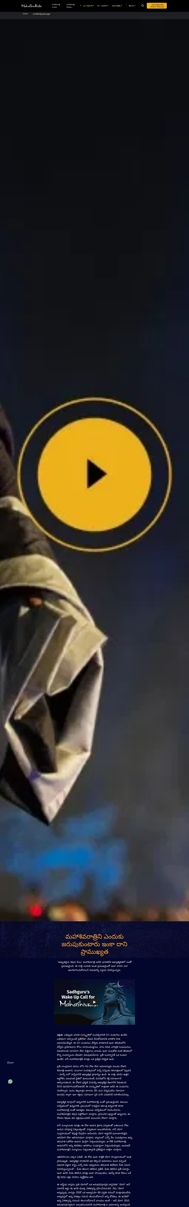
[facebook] (10, 1069)
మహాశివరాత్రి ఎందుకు (56, 5)
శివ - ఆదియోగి (102, 6)
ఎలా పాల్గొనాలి (88, 6)
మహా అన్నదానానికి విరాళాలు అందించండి (157, 6)
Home (25, 14)
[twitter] (10, 1076)
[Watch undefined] (94, 1002)
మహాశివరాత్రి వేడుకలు (70, 5)
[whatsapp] (10, 1082)
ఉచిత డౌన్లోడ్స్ (116, 6)
